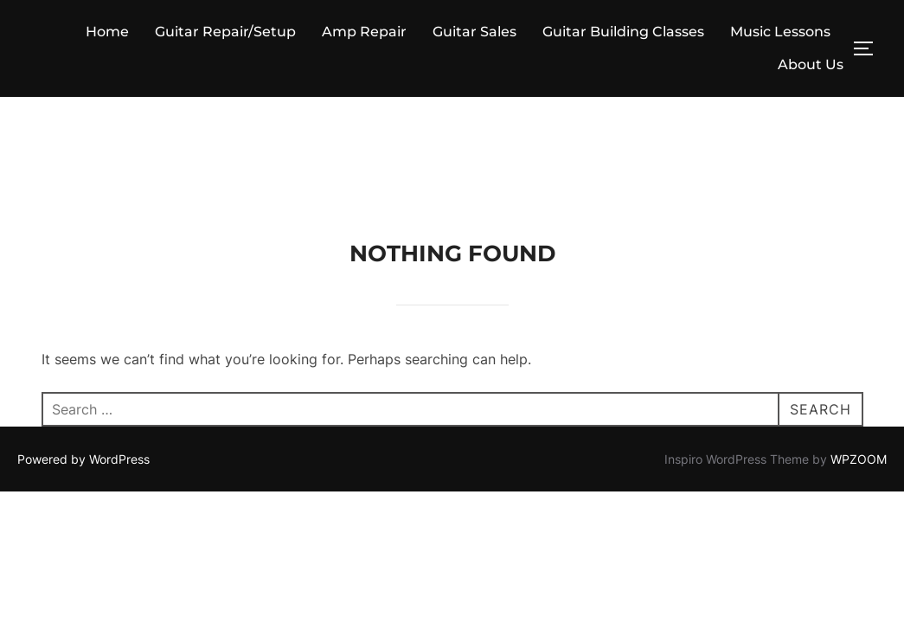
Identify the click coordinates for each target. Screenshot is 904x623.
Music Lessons (780, 31)
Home (107, 31)
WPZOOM (858, 362)
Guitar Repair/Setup (225, 31)
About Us (810, 64)
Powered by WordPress (83, 362)
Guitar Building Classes (623, 31)
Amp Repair (364, 31)
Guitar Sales (474, 31)
